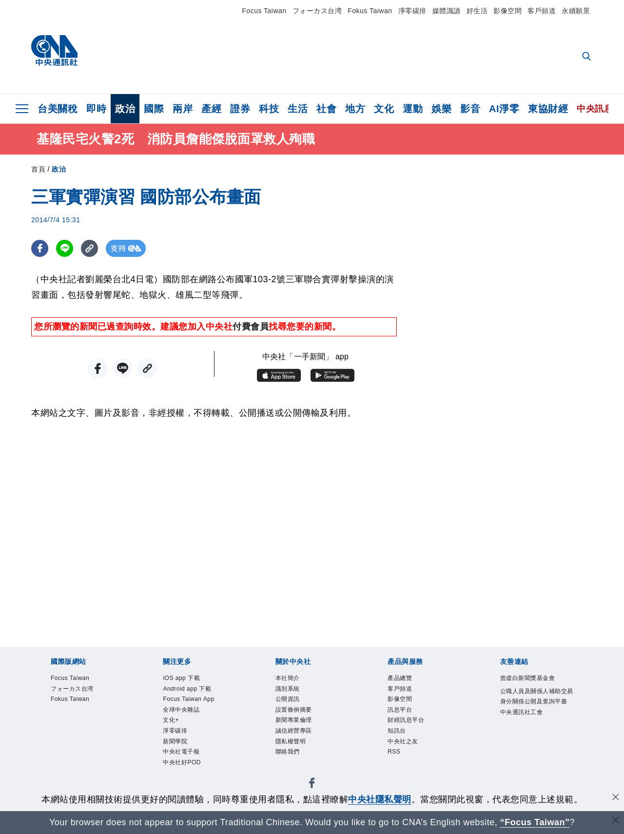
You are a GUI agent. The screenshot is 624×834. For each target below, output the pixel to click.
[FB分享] (39, 248)
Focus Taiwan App (190, 700)
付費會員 (251, 326)
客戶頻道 (541, 10)
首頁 (38, 169)
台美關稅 (58, 108)
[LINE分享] (64, 248)
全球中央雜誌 (182, 711)
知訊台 (398, 733)
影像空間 (507, 10)
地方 (355, 108)
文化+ (171, 722)
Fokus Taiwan (370, 10)
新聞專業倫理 (295, 722)
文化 (384, 108)
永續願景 (576, 10)
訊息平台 (401, 711)
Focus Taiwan (264, 10)
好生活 (477, 10)
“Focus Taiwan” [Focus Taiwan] (535, 822)
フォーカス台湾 (317, 10)
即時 (96, 108)
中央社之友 (404, 744)
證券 (240, 108)
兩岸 (183, 108)
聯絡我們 (288, 755)
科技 (269, 108)
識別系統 (288, 689)
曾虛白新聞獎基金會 (530, 678)
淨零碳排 (412, 10)
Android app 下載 (188, 689)
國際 (154, 108)
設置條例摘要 (295, 711)
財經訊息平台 (407, 722)
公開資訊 (288, 700)
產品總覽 (401, 678)
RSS (394, 755)
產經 (211, 108)
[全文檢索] (587, 57)
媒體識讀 (446, 10)
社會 (326, 108)
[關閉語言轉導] (615, 821)
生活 (298, 108)
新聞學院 (176, 744)
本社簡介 (288, 678)
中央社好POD (183, 767)
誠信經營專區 (295, 733)
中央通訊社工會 (523, 724)
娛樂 (441, 108)
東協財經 (548, 108)
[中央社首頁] (54, 53)
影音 (470, 108)
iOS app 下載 (182, 678)
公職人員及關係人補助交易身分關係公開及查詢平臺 (536, 702)
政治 (125, 108)
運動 (413, 108)
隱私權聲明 (292, 744)
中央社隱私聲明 (379, 799)
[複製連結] (89, 248)
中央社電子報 (182, 755)
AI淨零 (504, 108)
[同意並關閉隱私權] (615, 798)
